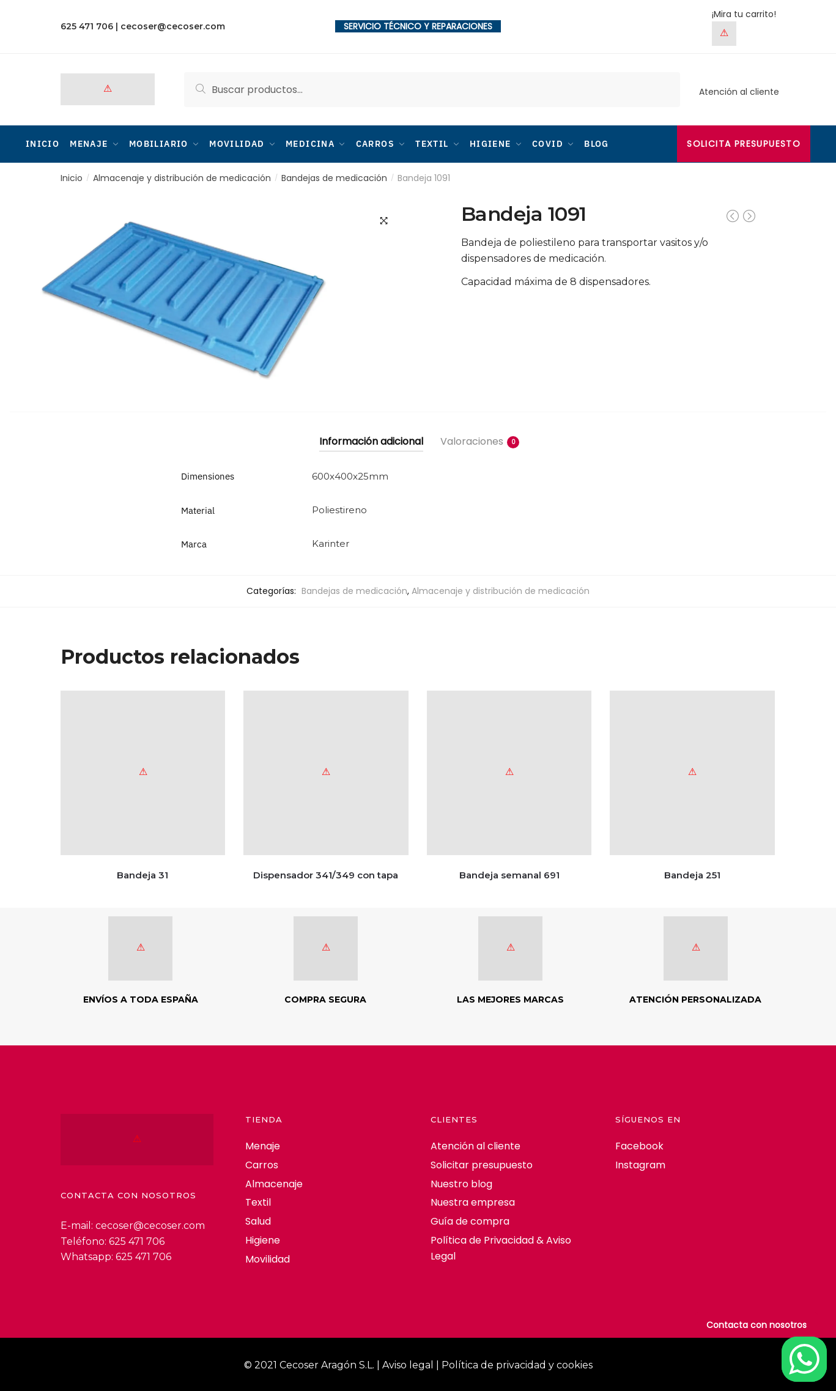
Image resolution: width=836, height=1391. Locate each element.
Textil (258, 1202)
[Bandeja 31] (143, 772)
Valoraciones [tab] (471, 441)
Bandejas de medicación (334, 177)
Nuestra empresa (473, 1202)
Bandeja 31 (142, 874)
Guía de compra (470, 1221)
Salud (258, 1221)
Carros (261, 1164)
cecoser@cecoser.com (172, 26)
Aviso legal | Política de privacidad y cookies (487, 1364)
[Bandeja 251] (692, 772)
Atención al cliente (739, 92)
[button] (384, 219)
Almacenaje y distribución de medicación (182, 177)
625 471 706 (87, 26)
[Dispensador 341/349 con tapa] (326, 772)
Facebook (639, 1145)
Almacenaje (274, 1183)
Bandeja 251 (692, 874)
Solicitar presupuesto (482, 1164)
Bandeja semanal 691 (509, 874)
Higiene (262, 1240)
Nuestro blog (461, 1183)
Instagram (640, 1164)
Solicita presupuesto (744, 144)
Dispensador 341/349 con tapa (325, 874)
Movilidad (267, 1259)
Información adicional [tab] (371, 441)
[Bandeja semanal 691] (509, 772)
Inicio (72, 177)
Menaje (262, 1145)
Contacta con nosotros (756, 1325)
